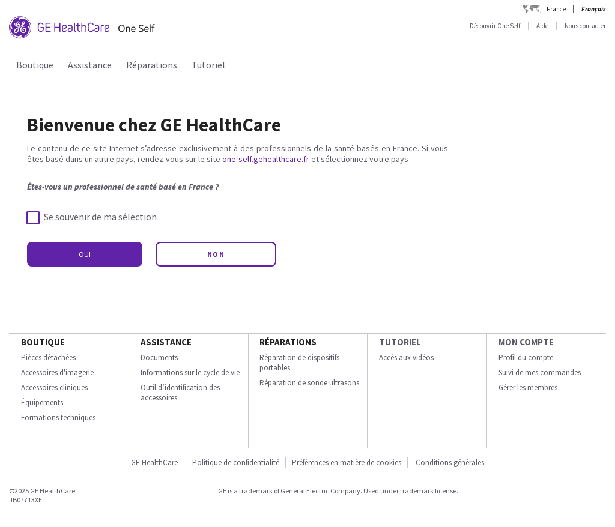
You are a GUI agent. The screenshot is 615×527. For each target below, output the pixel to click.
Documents (159, 357)
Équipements (42, 402)
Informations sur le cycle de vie (190, 372)
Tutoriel (208, 65)
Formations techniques (58, 417)
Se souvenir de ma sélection (92, 217)
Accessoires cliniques (54, 387)
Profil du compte (525, 357)
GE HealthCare (154, 462)
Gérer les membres (527, 387)
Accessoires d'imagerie (57, 372)
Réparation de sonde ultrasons (309, 383)
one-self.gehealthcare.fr (265, 159)
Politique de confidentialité (235, 462)
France (556, 9)
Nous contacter (585, 26)
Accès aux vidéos (406, 357)
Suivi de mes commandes (539, 372)
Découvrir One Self (495, 26)
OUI (85, 254)
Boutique (34, 65)
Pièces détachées (48, 357)
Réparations (151, 65)
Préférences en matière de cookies (346, 462)
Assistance (90, 65)
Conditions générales (450, 462)
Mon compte (526, 342)
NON (216, 254)
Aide (542, 26)
